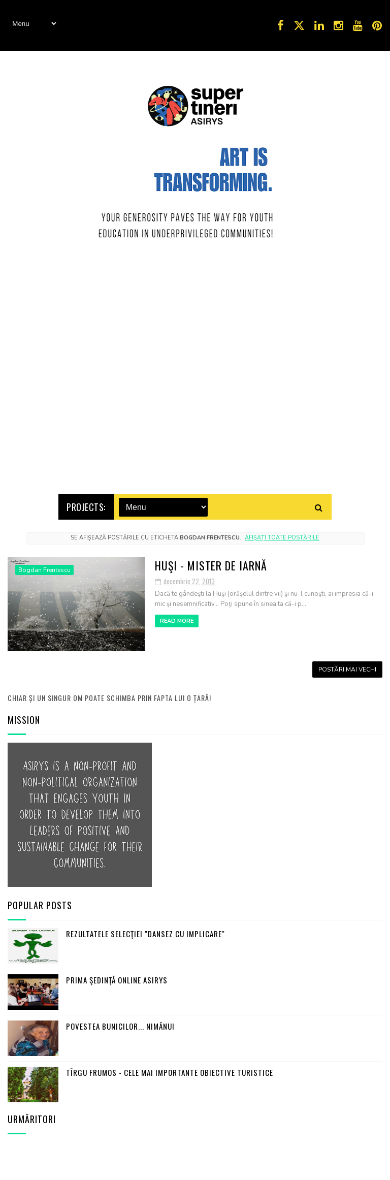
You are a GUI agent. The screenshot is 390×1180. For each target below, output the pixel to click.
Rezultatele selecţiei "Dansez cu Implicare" (145, 931)
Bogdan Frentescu (44, 568)
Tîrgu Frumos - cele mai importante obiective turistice (169, 1070)
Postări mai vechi (347, 667)
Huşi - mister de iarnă (211, 563)
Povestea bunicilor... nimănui (120, 1024)
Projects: (86, 505)
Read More (176, 619)
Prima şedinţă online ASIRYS (117, 977)
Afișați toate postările (282, 535)
